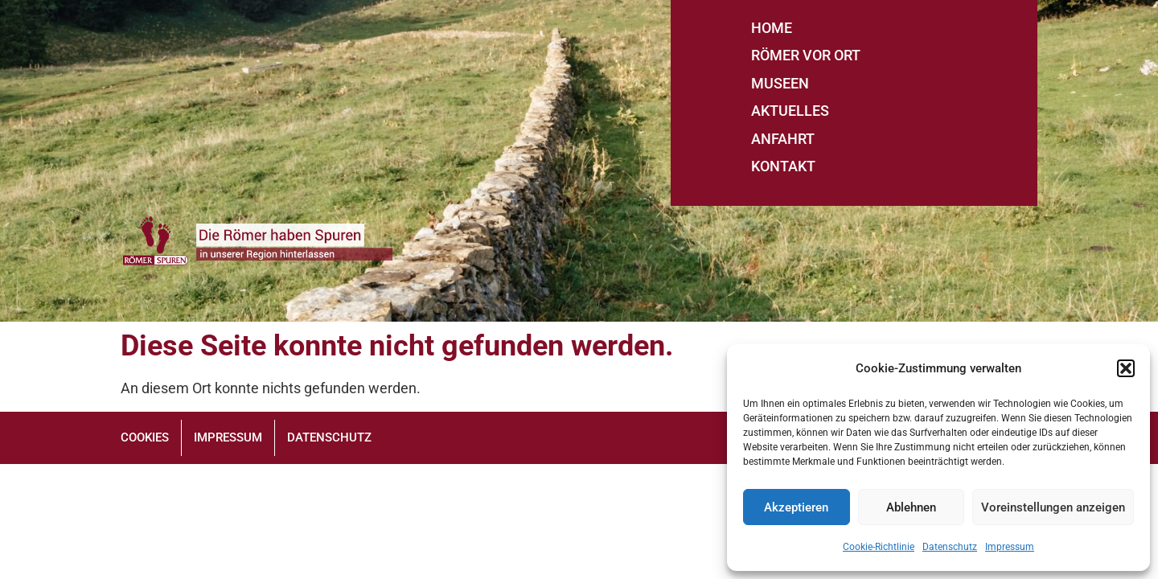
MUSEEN (780, 83)
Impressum (1009, 546)
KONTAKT (783, 166)
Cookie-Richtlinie (878, 546)
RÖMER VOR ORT (805, 55)
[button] (1126, 368)
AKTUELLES (790, 110)
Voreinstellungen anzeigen (1053, 507)
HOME (771, 27)
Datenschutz (949, 546)
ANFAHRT (783, 138)
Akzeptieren (796, 507)
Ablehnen (911, 507)
